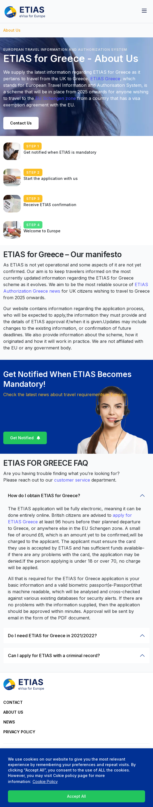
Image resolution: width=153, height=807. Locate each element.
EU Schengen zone (55, 98)
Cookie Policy (45, 781)
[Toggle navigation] (144, 11)
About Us (13, 712)
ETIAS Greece (105, 78)
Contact (13, 702)
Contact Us (21, 123)
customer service (72, 480)
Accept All (76, 796)
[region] (76, 777)
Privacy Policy (19, 731)
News (9, 722)
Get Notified (22, 437)
